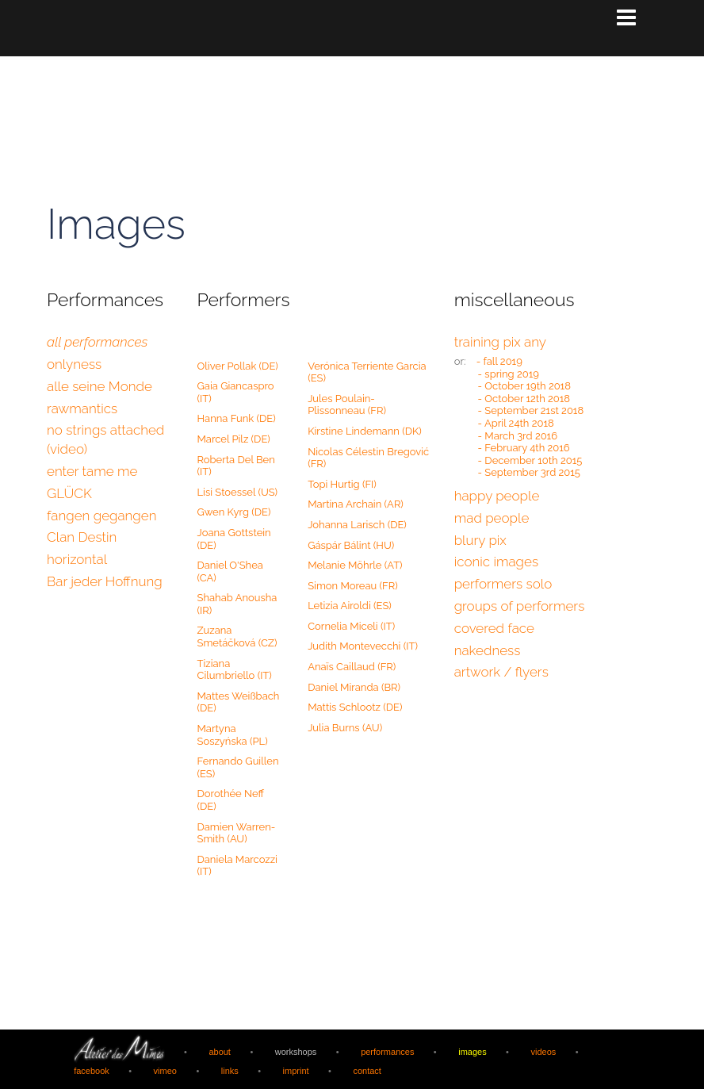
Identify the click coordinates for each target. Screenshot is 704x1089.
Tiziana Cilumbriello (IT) (234, 669)
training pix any (500, 341)
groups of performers (519, 605)
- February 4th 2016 (524, 447)
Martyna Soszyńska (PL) (232, 734)
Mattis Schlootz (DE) (355, 706)
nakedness (487, 650)
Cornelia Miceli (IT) (351, 625)
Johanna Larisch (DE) (357, 524)
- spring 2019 (508, 373)
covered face (494, 627)
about (219, 1050)
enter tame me (92, 470)
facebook (92, 1070)
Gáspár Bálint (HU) (351, 544)
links (230, 1070)
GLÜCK (69, 492)
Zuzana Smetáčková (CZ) (237, 635)
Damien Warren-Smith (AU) (236, 832)
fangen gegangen (101, 515)
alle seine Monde (99, 385)
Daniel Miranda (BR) (354, 686)
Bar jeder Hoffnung (105, 581)
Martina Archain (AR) (356, 503)
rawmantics (82, 408)
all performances (97, 341)
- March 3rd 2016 (517, 435)
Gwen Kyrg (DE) (234, 511)
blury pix (480, 539)
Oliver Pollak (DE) (237, 365)
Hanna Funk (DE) (236, 418)
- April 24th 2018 (516, 422)
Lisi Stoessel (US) (237, 491)
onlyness (74, 363)
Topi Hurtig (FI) (342, 483)
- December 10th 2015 (530, 460)
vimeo (165, 1070)
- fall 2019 (499, 360)
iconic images (496, 561)
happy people (497, 495)
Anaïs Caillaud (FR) (352, 666)
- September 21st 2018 (531, 410)
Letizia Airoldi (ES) (350, 605)
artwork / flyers (501, 671)
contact (367, 1070)
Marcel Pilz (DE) (233, 438)
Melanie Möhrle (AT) (355, 564)
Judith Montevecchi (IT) (363, 645)
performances (388, 1050)
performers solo (503, 583)
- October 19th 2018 (524, 385)
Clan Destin (82, 536)
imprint (295, 1070)
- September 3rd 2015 (529, 471)
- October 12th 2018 (524, 398)
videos (543, 1050)
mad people (492, 517)
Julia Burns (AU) (345, 727)
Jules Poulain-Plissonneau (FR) (347, 404)
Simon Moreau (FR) (353, 585)
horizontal (77, 558)
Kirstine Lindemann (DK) (365, 430)
